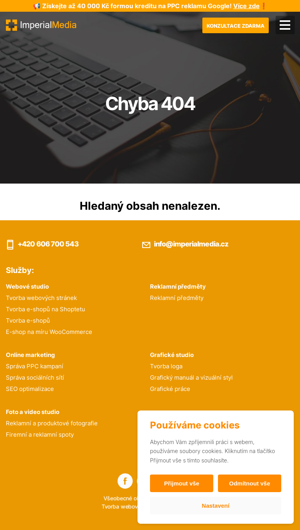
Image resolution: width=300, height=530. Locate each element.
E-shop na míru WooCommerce (49, 331)
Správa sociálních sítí (35, 377)
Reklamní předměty (177, 298)
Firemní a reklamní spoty (40, 434)
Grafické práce (170, 389)
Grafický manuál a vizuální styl (191, 377)
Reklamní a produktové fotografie (52, 423)
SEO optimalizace (30, 389)
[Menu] (285, 25)
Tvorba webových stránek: (136, 506)
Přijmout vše (181, 483)
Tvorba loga (166, 366)
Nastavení (216, 505)
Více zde (246, 6)
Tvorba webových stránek (41, 298)
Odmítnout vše (249, 483)
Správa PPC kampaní (34, 366)
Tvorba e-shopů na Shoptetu (45, 309)
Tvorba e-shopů (28, 320)
